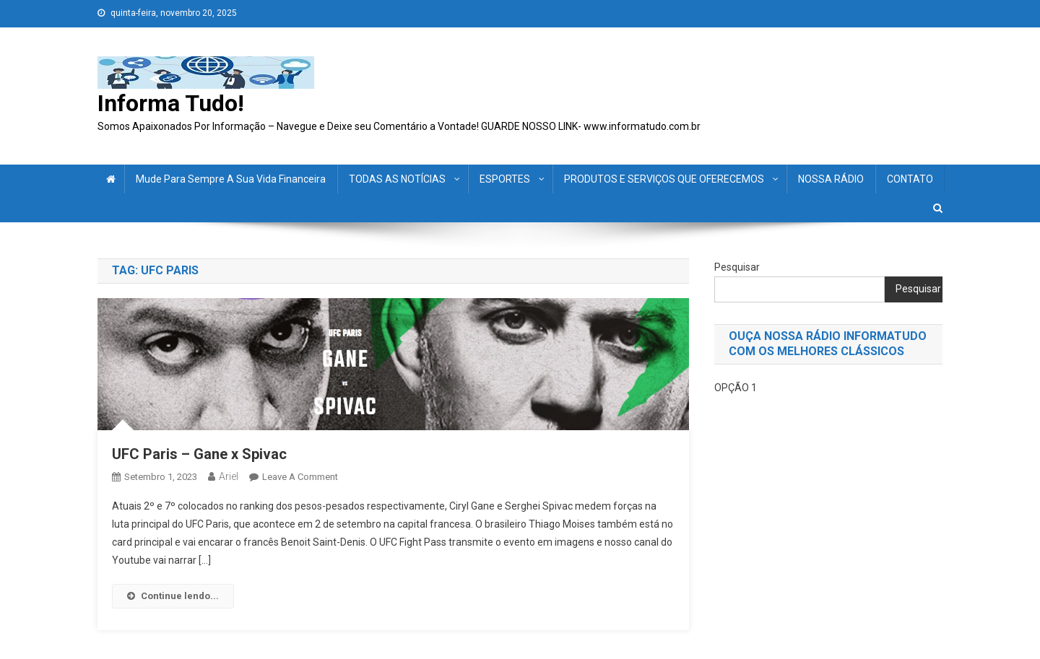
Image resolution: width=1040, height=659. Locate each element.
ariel (228, 476)
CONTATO (910, 179)
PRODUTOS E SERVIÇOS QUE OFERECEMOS (664, 179)
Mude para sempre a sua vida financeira (231, 179)
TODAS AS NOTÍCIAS (397, 179)
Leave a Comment (300, 476)
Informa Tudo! (171, 103)
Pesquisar (737, 267)
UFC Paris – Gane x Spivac (199, 454)
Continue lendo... (173, 595)
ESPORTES (505, 179)
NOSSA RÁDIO (831, 179)
